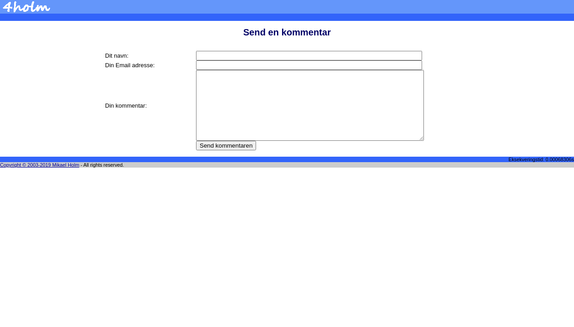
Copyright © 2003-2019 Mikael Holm (39, 165)
